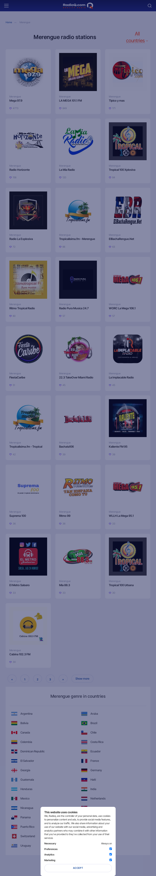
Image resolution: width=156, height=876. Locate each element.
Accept (78, 867)
